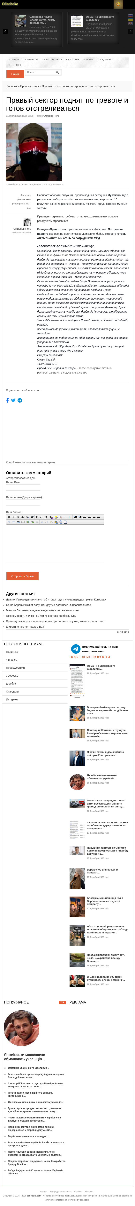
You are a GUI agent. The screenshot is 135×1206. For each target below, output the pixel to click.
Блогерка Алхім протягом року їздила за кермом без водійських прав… (107, 710)
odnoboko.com (34, 1196)
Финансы (31, 59)
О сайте (78, 1191)
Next (130, 31)
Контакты (89, 1191)
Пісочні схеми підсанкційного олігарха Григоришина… (105, 754)
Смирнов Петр (51, 116)
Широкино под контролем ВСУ (25, 626)
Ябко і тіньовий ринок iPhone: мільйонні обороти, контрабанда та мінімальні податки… (107, 929)
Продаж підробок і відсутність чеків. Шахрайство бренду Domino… (106, 957)
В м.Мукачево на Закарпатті (66, 255)
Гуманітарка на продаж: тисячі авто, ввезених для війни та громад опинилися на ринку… (106, 803)
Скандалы (104, 59)
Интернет (14, 65)
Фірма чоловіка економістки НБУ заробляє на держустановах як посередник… (107, 825)
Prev (5, 31)
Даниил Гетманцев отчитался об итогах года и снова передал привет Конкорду (56, 599)
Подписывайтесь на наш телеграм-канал (94, 649)
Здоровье (72, 59)
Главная (12, 86)
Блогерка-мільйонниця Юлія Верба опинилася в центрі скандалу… (105, 901)
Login (109, 4)
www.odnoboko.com (21, 232)
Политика (14, 59)
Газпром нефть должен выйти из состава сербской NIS (41, 615)
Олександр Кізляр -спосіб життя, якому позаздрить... (42, 19)
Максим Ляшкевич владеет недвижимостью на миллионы (42, 610)
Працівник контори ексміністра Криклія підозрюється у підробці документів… (108, 850)
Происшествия (51, 59)
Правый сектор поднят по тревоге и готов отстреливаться (78, 86)
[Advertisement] (100, 150)
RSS (118, 4)
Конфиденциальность (61, 1191)
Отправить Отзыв (22, 576)
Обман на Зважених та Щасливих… (101, 667)
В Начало (123, 631)
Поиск (15, 74)
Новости (10, 4)
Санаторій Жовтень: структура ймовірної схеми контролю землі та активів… (107, 733)
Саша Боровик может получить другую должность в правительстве (48, 604)
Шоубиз (88, 59)
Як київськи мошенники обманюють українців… (102, 777)
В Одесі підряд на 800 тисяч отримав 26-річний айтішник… (106, 978)
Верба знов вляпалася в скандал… (28, 1136)
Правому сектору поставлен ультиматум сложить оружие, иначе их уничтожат (55, 621)
